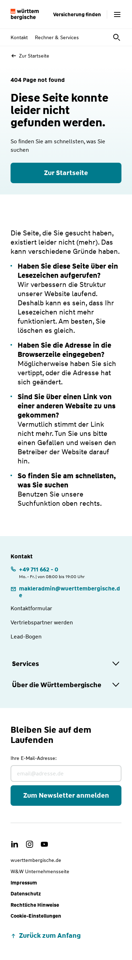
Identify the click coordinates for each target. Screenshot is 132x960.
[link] (66, 592)
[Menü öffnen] (117, 14)
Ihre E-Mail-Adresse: (34, 758)
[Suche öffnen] (117, 37)
